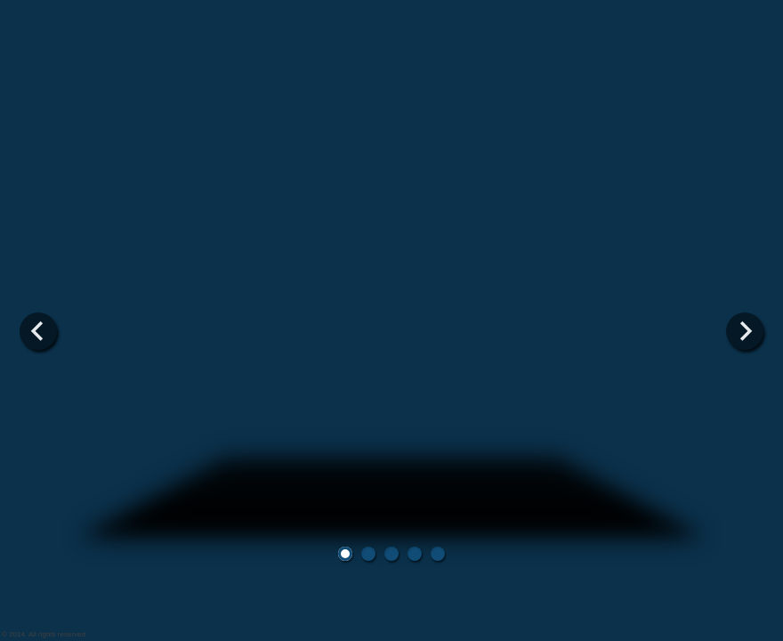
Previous (38, 331)
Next (744, 331)
